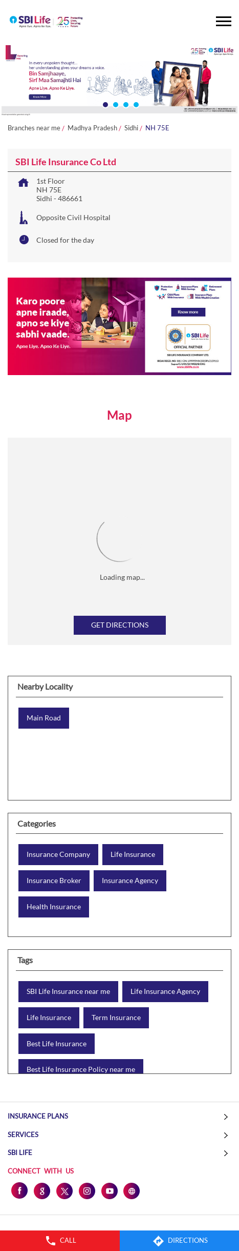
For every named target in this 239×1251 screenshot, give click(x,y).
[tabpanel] (119, 81)
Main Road (44, 718)
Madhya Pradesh (92, 128)
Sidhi (131, 128)
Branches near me (34, 128)
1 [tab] (104, 103)
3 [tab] (124, 103)
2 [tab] (114, 103)
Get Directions (119, 624)
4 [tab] (135, 103)
